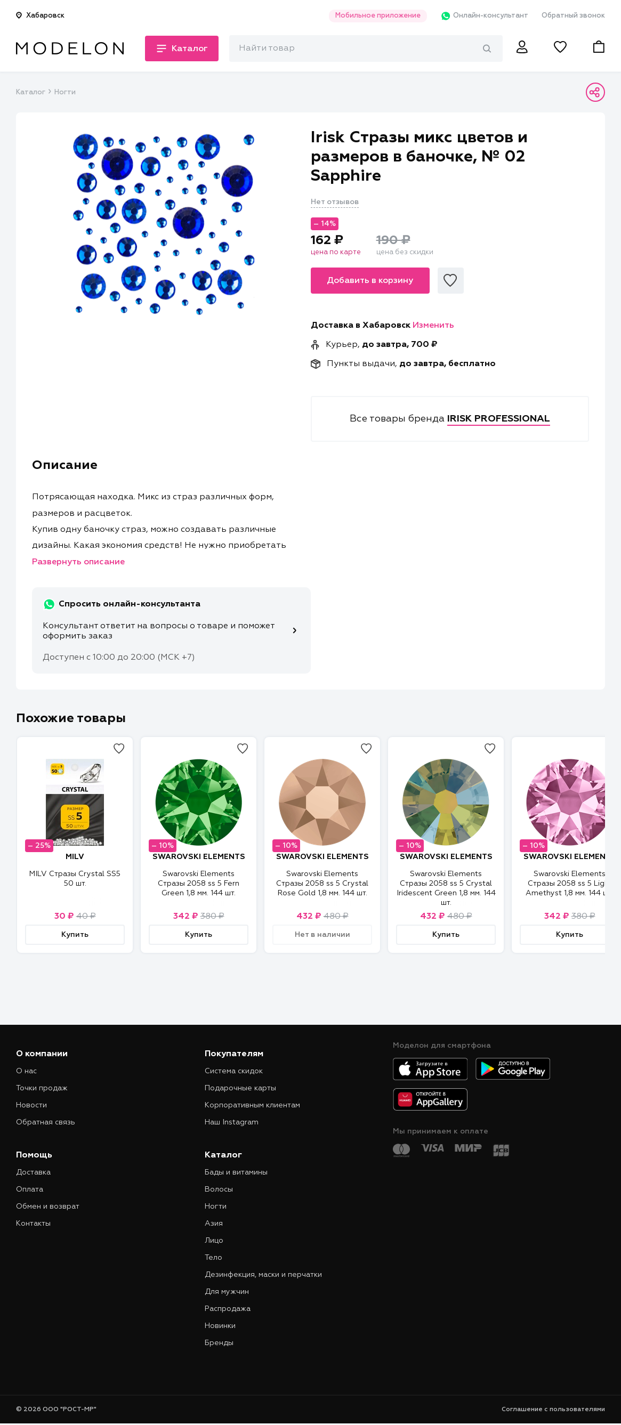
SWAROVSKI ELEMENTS (198, 857)
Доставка (33, 1172)
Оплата (29, 1189)
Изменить (433, 325)
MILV (75, 857)
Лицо (214, 1240)
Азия (214, 1223)
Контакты (33, 1223)
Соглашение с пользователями (553, 1409)
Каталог (30, 92)
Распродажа (228, 1309)
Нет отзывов (335, 202)
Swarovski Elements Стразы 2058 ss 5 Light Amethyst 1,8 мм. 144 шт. (570, 883)
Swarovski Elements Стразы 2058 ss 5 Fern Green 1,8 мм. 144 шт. (198, 883)
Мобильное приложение (378, 15)
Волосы (219, 1189)
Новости (31, 1105)
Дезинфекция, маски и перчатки (263, 1274)
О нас (26, 1071)
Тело (213, 1257)
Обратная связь (45, 1122)
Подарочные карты (240, 1088)
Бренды (219, 1343)
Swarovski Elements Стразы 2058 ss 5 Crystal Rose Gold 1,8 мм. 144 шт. (322, 883)
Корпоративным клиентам (252, 1105)
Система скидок (234, 1071)
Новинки (220, 1326)
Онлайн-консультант (484, 16)
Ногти (65, 92)
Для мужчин (227, 1292)
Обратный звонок (573, 15)
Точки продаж (42, 1088)
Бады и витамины (236, 1172)
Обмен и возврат (47, 1206)
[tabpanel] (163, 224)
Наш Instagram (232, 1122)
